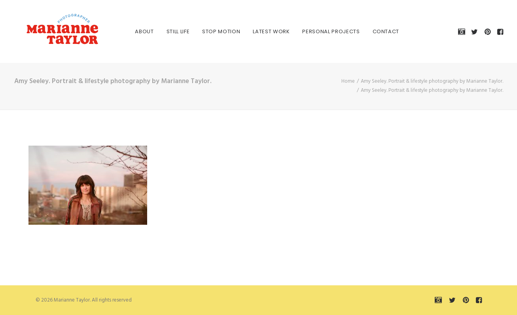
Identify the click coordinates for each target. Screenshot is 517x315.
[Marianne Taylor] (51, 31)
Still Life (169, 31)
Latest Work (262, 31)
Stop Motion (212, 31)
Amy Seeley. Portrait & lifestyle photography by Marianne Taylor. (432, 81)
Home (348, 81)
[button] (463, 31)
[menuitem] (136, 31)
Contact (377, 31)
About (136, 31)
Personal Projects (322, 31)
